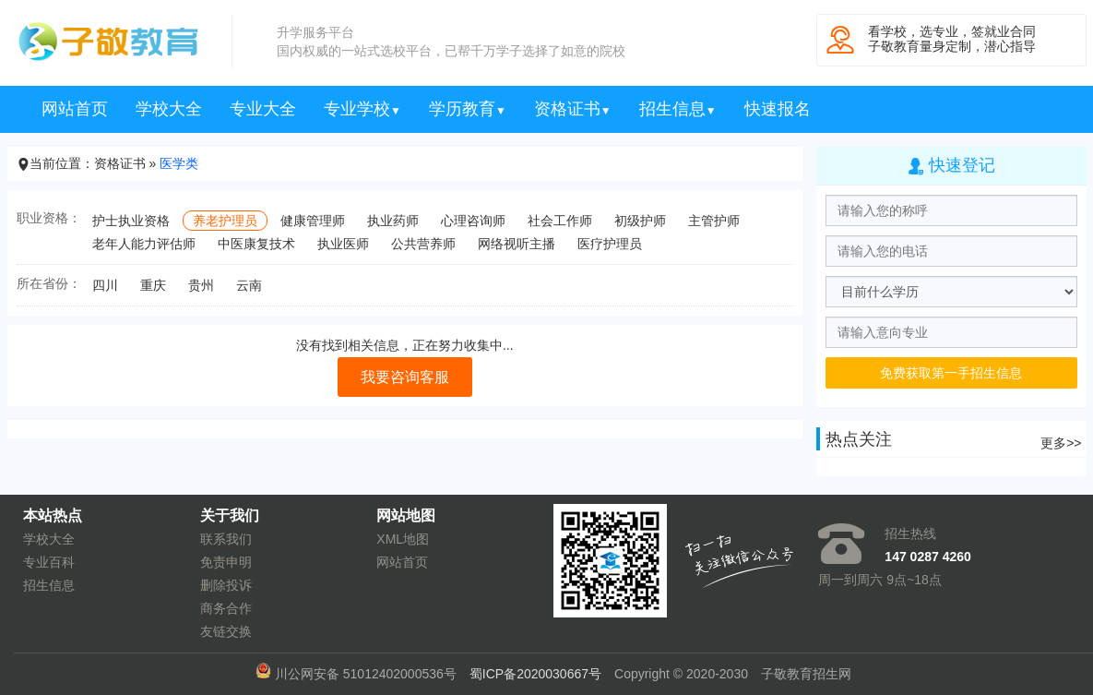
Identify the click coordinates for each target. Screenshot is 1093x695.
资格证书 (573, 109)
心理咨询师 (473, 220)
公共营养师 (423, 243)
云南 (249, 285)
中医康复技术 (256, 243)
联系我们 (226, 539)
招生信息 (678, 109)
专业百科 (49, 562)
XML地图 (402, 539)
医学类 (179, 163)
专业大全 (263, 109)
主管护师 (714, 220)
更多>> (1060, 443)
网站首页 (75, 109)
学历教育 (467, 109)
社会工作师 (560, 220)
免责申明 (226, 562)
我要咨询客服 (405, 377)
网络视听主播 (516, 243)
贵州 (201, 285)
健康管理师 (312, 220)
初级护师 (640, 220)
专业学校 (362, 109)
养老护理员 (225, 220)
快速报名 (777, 109)
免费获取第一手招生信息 (951, 372)
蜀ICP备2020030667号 (535, 673)
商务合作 (226, 608)
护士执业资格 (131, 220)
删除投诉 (226, 585)
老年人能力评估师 (144, 243)
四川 (105, 285)
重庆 (153, 285)
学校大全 (169, 109)
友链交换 (226, 631)
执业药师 (393, 220)
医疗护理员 (609, 243)
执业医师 (343, 243)
